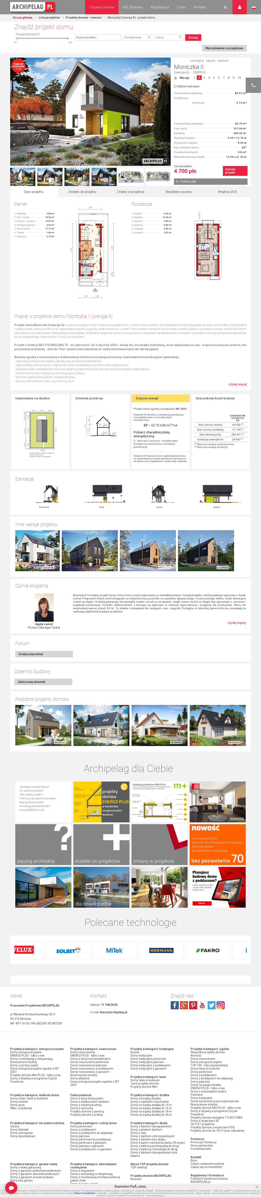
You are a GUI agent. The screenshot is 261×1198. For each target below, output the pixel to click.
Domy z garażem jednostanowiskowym (35, 1170)
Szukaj (193, 37)
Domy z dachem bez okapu (148, 1139)
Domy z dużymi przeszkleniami (90, 1058)
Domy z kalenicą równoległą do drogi (154, 1149)
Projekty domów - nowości (84, 17)
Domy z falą (138, 1133)
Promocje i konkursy (204, 1142)
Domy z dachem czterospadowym (152, 1136)
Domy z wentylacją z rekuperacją (31, 1058)
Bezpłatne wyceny (179, 192)
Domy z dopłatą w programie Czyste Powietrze (33, 1080)
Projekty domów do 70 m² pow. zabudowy (217, 1130)
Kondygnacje (133, 37)
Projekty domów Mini (143, 1086)
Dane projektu (33, 192)
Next (165, 177)
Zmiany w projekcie (130, 192)
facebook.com (175, 1005)
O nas (181, 7)
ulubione (223, 60)
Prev (15, 177)
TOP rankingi (138, 1167)
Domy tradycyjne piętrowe (147, 1062)
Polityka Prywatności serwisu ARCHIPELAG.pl (209, 1180)
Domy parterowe (81, 1126)
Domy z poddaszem (83, 1129)
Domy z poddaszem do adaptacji (91, 1133)
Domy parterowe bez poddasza (90, 1139)
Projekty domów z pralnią (86, 1114)
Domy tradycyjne (141, 1055)
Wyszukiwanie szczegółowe (224, 48)
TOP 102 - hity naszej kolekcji (209, 1065)
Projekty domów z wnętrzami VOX (213, 1127)
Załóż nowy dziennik (31, 682)
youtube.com (202, 1005)
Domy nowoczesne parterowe (89, 1062)
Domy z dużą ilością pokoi (86, 1098)
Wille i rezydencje (21, 1108)
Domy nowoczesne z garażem (89, 1071)
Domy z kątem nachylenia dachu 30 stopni (157, 1142)
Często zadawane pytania (207, 1163)
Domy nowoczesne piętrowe (88, 1065)
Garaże (14, 1126)
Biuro (194, 1160)
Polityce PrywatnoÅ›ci (84, 1193)
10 (239, 77)
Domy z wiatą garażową (25, 1167)
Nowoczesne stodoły (23, 1062)
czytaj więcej (238, 386)
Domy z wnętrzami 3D (205, 1120)
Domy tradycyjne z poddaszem (150, 1065)
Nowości (135, 1179)
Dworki (134, 1052)
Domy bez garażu (21, 1180)
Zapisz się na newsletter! (206, 1167)
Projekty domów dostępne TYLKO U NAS (216, 1117)
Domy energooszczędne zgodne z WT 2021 (34, 1070)
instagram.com (221, 1005)
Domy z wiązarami (82, 1170)
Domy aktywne (80, 1078)
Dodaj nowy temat (31, 654)
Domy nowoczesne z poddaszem (91, 1068)
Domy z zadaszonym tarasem (89, 1101)
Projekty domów (101, 7)
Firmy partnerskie (202, 1145)
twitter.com (211, 1005)
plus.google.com (184, 1005)
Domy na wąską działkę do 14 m (151, 1105)
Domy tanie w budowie (145, 1080)
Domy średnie (19, 1101)
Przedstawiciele (201, 1148)
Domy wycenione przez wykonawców (215, 1101)
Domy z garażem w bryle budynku (32, 1177)
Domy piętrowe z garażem (87, 1146)
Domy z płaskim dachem (146, 1129)
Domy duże (17, 1105)
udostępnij (197, 60)
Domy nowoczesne (82, 1052)
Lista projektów (49, 17)
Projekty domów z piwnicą (87, 1111)
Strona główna (22, 17)
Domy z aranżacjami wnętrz (209, 1091)
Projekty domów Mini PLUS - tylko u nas (35, 1075)
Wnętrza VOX (227, 192)
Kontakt (200, 7)
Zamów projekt (230, 171)
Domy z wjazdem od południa (149, 1101)
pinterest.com (193, 1005)
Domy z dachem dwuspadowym (151, 1126)
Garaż (160, 37)
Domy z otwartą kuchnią (86, 1105)
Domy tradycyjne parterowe (148, 1058)
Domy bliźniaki (19, 1129)
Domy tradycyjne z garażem (148, 1068)
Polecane (197, 1094)
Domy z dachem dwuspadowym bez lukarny (153, 1154)
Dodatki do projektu (82, 192)
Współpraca (159, 7)
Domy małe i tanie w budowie (29, 1098)
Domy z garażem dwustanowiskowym (34, 1174)
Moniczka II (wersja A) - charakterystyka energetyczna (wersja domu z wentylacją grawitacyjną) (156, 444)
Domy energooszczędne (26, 1052)
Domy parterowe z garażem (88, 1142)
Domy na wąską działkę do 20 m (151, 1114)
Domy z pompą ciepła (24, 1065)
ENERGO (199, 72)
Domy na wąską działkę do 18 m (151, 1111)
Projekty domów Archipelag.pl (33, 6)
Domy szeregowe (21, 1133)
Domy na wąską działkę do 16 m (151, 1108)
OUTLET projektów (203, 1124)
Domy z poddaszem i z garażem (91, 1149)
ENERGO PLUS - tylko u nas (27, 1055)
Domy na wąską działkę (145, 1098)
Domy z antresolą (81, 1108)
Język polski (254, 8)
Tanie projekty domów (144, 1083)
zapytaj (210, 60)
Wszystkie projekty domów (208, 1052)
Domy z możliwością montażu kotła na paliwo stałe (95, 1179)
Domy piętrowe (80, 1136)
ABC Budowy (132, 7)
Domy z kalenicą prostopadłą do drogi (154, 1146)
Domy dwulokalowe (22, 1136)
